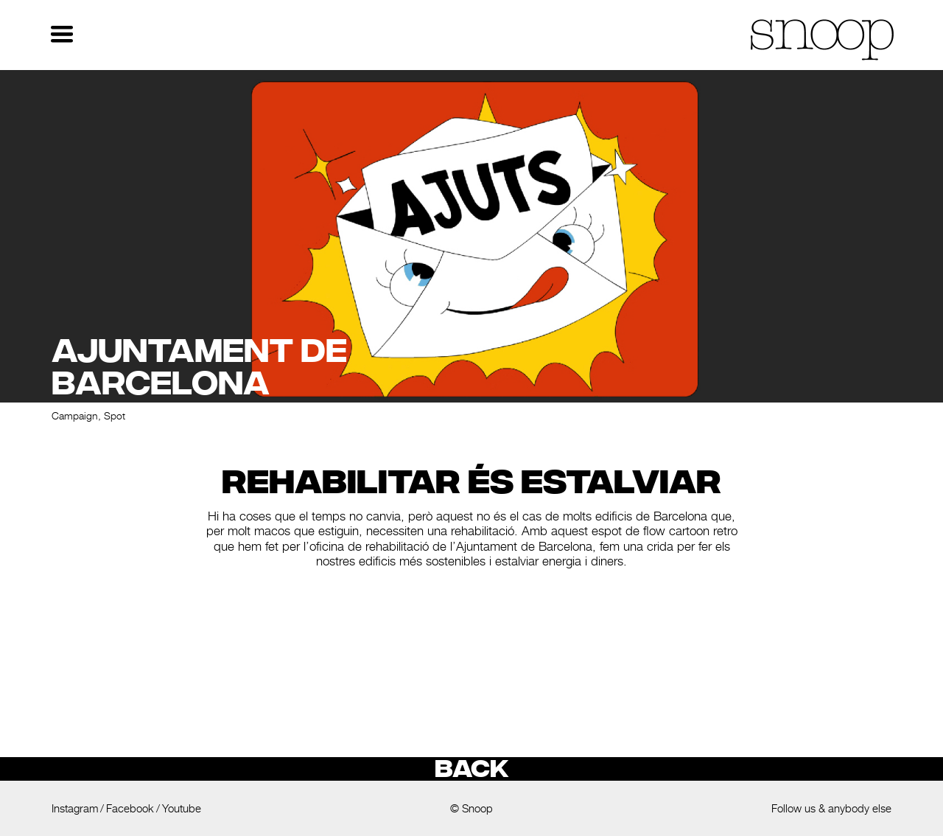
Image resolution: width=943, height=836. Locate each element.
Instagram (75, 808)
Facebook (130, 808)
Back (471, 769)
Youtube (181, 808)
